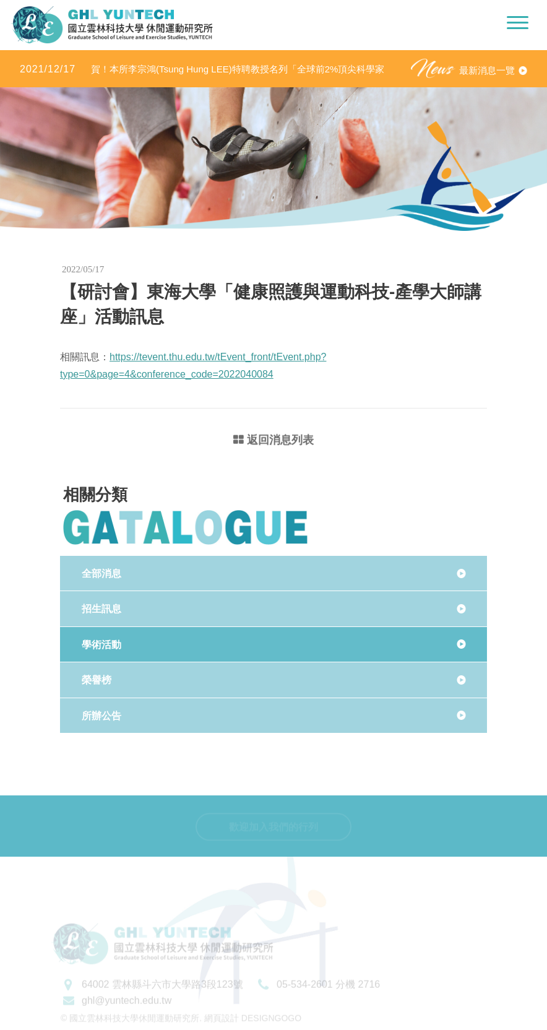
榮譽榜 (96, 680)
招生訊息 (101, 609)
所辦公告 (101, 716)
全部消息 (101, 573)
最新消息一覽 (487, 70)
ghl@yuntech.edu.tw (126, 1006)
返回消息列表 (273, 441)
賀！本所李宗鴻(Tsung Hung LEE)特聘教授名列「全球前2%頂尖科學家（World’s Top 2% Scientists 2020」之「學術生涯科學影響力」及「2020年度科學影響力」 (206, 70)
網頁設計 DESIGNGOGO (252, 1024)
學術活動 (101, 644)
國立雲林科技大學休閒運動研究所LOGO (112, 24)
